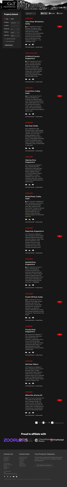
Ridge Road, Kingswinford (34, 231)
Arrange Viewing (39, 47)
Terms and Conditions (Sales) (33, 479)
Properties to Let (22, 458)
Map (60, 13)
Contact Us (21, 460)
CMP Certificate (22, 464)
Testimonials (21, 463)
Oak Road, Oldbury (31, 364)
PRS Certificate (22, 466)
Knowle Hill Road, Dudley (34, 297)
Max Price (6, 35)
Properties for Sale (23, 457)
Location (6, 25)
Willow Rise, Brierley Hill (33, 395)
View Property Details (29, 47)
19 (49, 422)
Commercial (21, 459)
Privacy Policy (19, 479)
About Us (21, 462)
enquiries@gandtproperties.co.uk (10, 473)
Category (6, 22)
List (44, 13)
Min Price (6, 32)
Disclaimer (25, 479)
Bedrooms (6, 28)
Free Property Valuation (44, 465)
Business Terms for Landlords (45, 479)
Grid (52, 13)
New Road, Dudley (31, 126)
